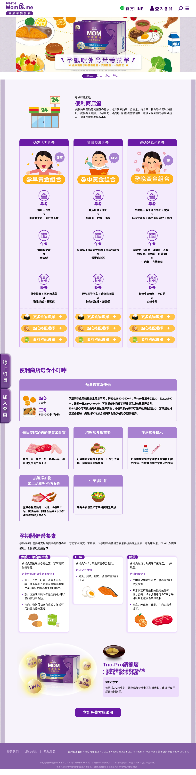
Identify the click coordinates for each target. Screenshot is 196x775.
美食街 (160, 79)
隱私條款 (50, 758)
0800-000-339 (181, 758)
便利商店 (39, 79)
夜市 (119, 79)
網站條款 (31, 758)
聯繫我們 (13, 758)
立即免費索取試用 (98, 719)
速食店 (79, 79)
